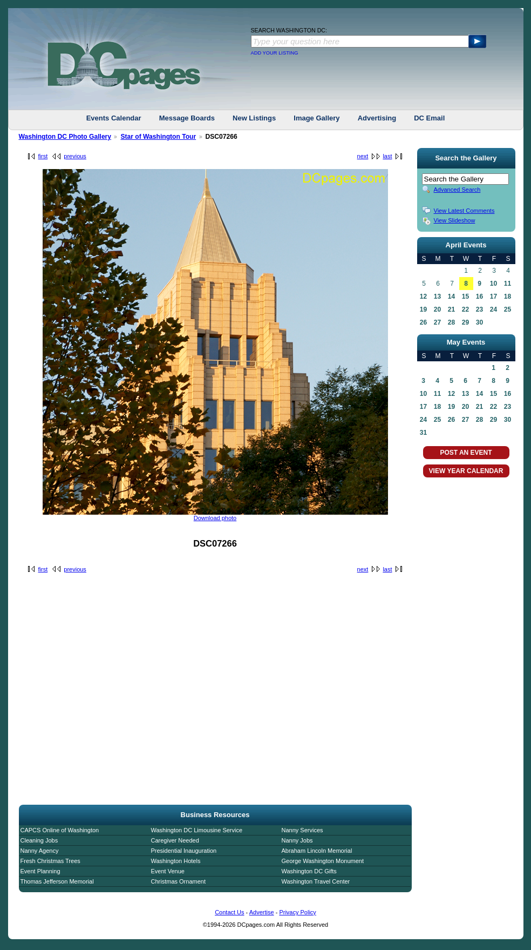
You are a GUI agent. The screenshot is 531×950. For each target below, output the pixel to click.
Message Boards (187, 118)
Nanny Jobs (297, 840)
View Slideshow (454, 220)
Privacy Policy (297, 912)
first (43, 156)
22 (465, 309)
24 (493, 309)
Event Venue (168, 871)
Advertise (261, 912)
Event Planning (40, 871)
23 (479, 309)
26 (423, 322)
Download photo (215, 518)
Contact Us (229, 912)
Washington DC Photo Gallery (65, 136)
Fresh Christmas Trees (50, 861)
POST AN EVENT (466, 452)
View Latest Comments (464, 210)
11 (507, 283)
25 (507, 309)
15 (465, 296)
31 (423, 432)
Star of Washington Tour (158, 136)
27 (437, 322)
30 (479, 322)
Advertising (377, 118)
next (363, 156)
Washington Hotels (176, 861)
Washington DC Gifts (309, 871)
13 (437, 296)
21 (451, 309)
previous (75, 156)
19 (423, 309)
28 (451, 322)
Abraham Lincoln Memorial (317, 850)
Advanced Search (457, 189)
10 (493, 283)
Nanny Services (302, 830)
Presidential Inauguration (184, 850)
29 (465, 322)
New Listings (254, 118)
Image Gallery (316, 118)
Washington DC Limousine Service (197, 830)
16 (479, 296)
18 (507, 296)
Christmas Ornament (178, 881)
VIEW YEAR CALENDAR (466, 471)
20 (437, 309)
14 (451, 296)
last (387, 156)
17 (493, 296)
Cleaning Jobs (39, 840)
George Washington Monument (323, 861)
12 (423, 296)
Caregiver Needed (175, 840)
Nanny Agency (40, 850)
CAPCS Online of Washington (60, 830)
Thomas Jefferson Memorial (57, 881)
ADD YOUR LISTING (274, 53)
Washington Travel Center (316, 881)
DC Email (429, 118)
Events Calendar (113, 118)
